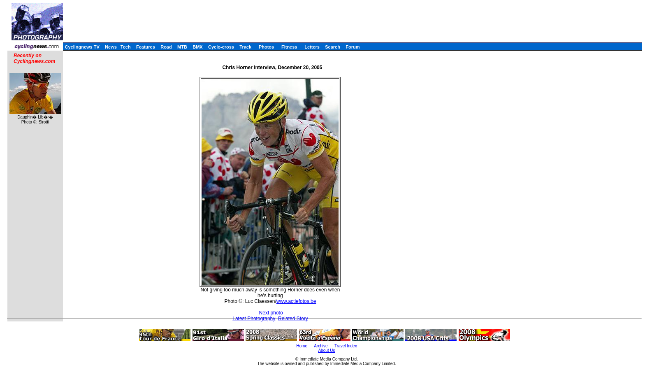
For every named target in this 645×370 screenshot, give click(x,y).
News (111, 46)
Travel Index (345, 346)
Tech (126, 46)
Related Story (293, 318)
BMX (197, 46)
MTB (182, 46)
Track (245, 46)
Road (166, 46)
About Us (326, 350)
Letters (312, 46)
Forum (353, 46)
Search (332, 46)
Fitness (289, 46)
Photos (266, 46)
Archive (320, 346)
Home (301, 346)
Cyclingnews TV (82, 46)
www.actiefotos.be (296, 301)
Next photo (271, 313)
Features (145, 46)
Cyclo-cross (221, 46)
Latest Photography (253, 318)
